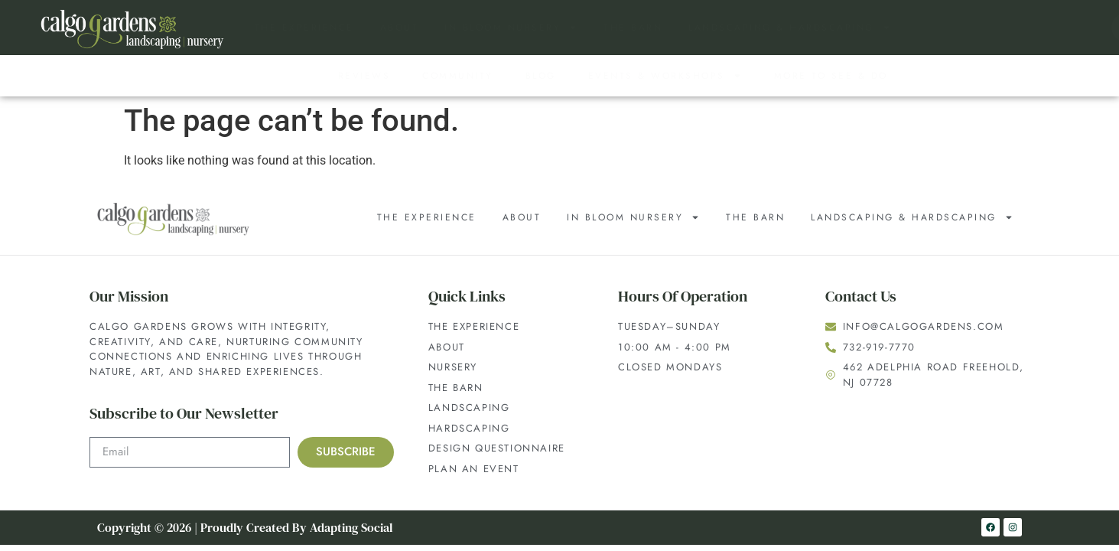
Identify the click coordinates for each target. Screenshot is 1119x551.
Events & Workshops (665, 76)
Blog (540, 76)
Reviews (364, 76)
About (399, 27)
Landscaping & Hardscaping (789, 27)
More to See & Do (831, 76)
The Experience (304, 27)
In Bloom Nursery (510, 27)
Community (457, 76)
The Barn (632, 27)
